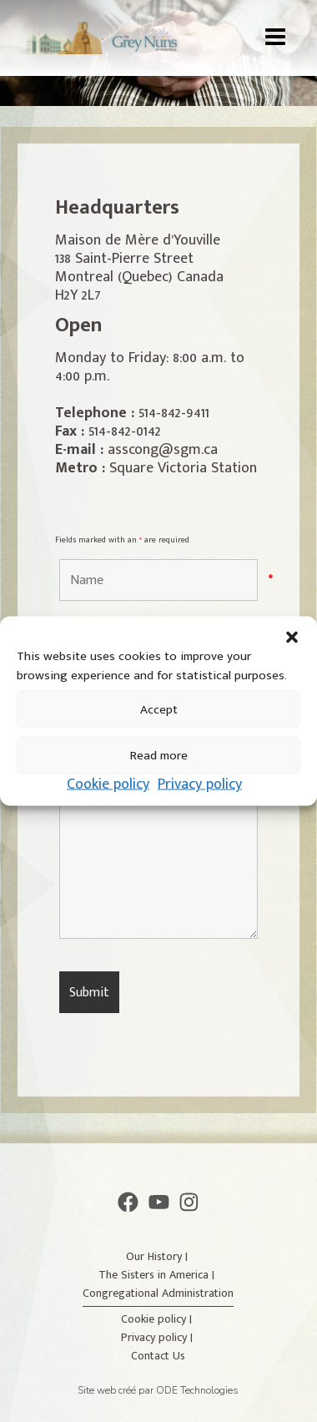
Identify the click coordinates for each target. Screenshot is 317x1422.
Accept (159, 708)
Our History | (158, 1256)
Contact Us (158, 1355)
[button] (292, 637)
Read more (159, 754)
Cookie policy (108, 784)
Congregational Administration (158, 1293)
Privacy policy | (158, 1337)
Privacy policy (200, 784)
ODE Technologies (197, 1390)
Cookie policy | (158, 1319)
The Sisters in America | (158, 1274)
